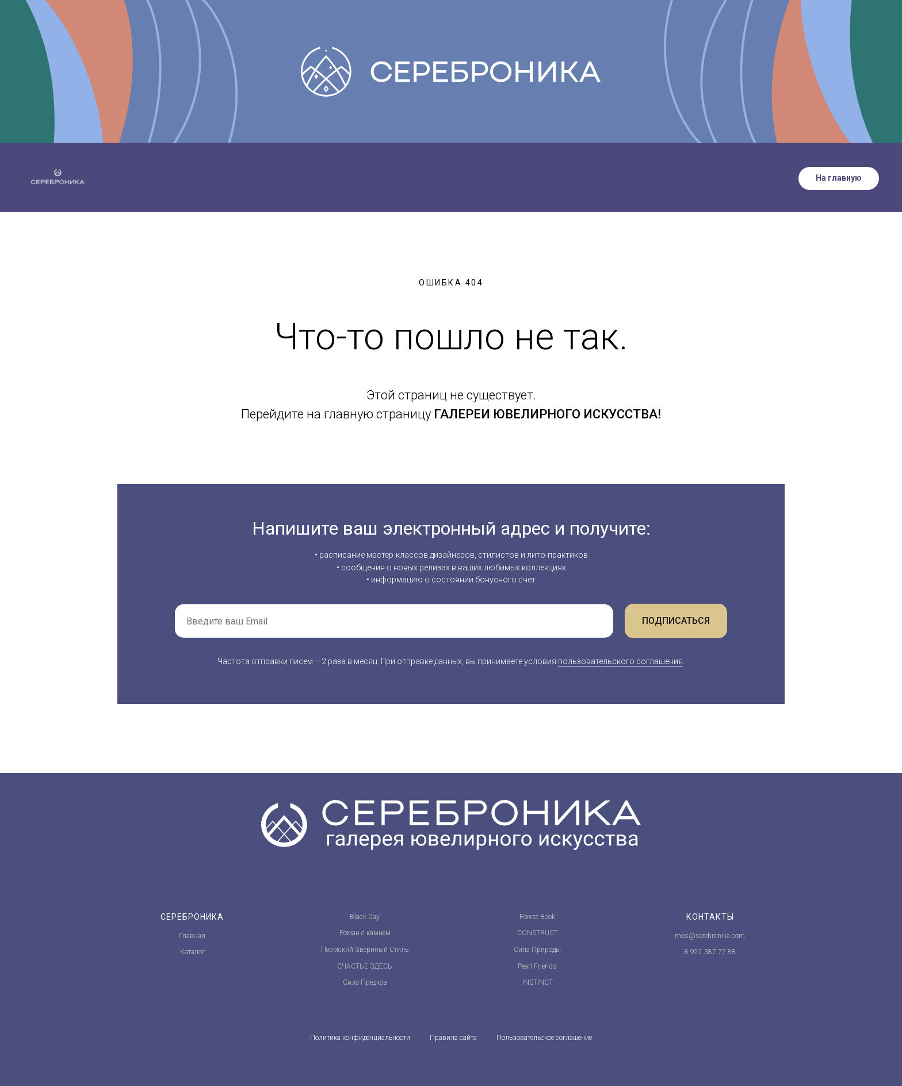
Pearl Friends (537, 966)
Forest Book (537, 917)
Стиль (398, 950)
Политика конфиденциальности (360, 1038)
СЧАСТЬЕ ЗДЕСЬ (364, 966)
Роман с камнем (365, 933)
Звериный (371, 950)
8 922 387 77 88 (710, 952)
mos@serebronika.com (710, 936)
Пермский (337, 950)
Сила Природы (537, 950)
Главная (192, 936)
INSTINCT (537, 982)
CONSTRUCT (537, 933)
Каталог (192, 952)
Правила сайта (453, 1038)
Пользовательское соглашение (544, 1038)
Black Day (365, 917)
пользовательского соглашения (620, 661)
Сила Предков (365, 982)
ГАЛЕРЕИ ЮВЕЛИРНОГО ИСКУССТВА (546, 414)
